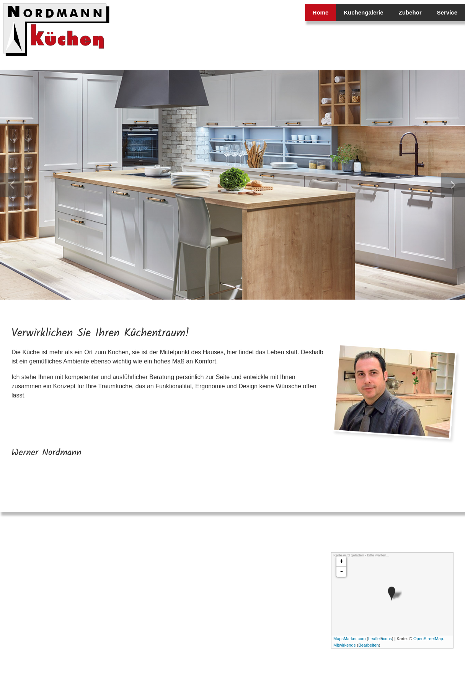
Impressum (445, 671)
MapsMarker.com (349, 638)
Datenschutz (418, 671)
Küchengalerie (363, 12)
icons (387, 638)
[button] (12, 185)
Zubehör (410, 12)
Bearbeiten (368, 645)
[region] (232, 185)
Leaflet (374, 638)
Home (321, 12)
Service (447, 12)
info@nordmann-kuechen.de (68, 622)
